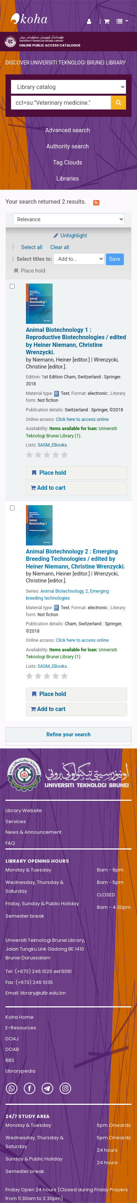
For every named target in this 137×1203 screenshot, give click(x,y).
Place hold (48, 473)
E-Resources (20, 1027)
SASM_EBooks (52, 445)
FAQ (10, 843)
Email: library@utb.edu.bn (35, 992)
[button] (106, 21)
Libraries (67, 178)
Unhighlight (70, 236)
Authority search (67, 146)
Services (15, 821)
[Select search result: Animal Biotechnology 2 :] (12, 508)
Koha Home (19, 1017)
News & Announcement (33, 832)
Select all (31, 247)
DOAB (12, 1049)
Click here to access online (82, 419)
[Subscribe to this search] (96, 202)
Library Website (23, 810)
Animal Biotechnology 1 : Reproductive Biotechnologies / (76, 341)
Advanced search (67, 130)
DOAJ (12, 1038)
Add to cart (48, 488)
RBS (9, 1060)
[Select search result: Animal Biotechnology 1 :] (12, 286)
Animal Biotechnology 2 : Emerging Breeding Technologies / (75, 559)
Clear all (59, 247)
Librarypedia (20, 1070)
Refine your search (68, 735)
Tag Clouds (67, 162)
